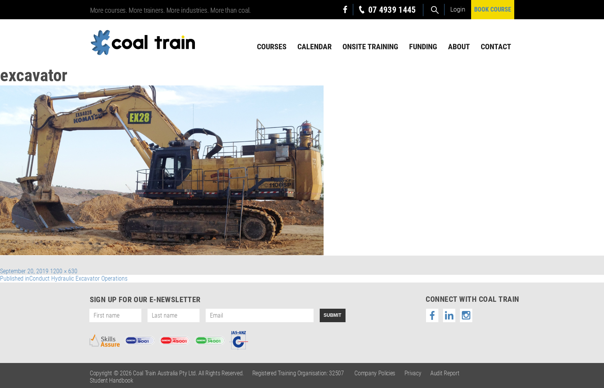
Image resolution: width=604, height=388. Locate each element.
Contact (496, 46)
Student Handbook (111, 380)
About (459, 46)
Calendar (314, 46)
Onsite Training (370, 46)
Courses (272, 46)
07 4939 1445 (392, 10)
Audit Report (444, 373)
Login (457, 9)
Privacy (412, 373)
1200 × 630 (63, 271)
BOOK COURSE (492, 9)
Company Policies (374, 373)
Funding (423, 46)
